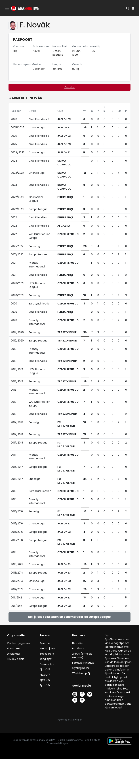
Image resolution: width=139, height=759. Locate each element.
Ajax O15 (45, 685)
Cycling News (80, 668)
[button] (127, 8)
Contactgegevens (18, 643)
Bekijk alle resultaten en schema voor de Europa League (69, 617)
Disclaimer (13, 654)
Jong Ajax (46, 659)
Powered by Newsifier (70, 719)
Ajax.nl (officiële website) (82, 655)
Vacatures (13, 648)
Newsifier (77, 643)
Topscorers (47, 654)
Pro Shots (78, 648)
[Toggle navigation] (7, 8)
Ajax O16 (45, 680)
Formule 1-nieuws (83, 663)
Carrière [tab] (69, 87)
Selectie (45, 643)
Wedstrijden (47, 648)
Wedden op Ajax (82, 673)
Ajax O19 (45, 669)
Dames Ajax (47, 664)
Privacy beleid (15, 659)
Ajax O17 (45, 674)
